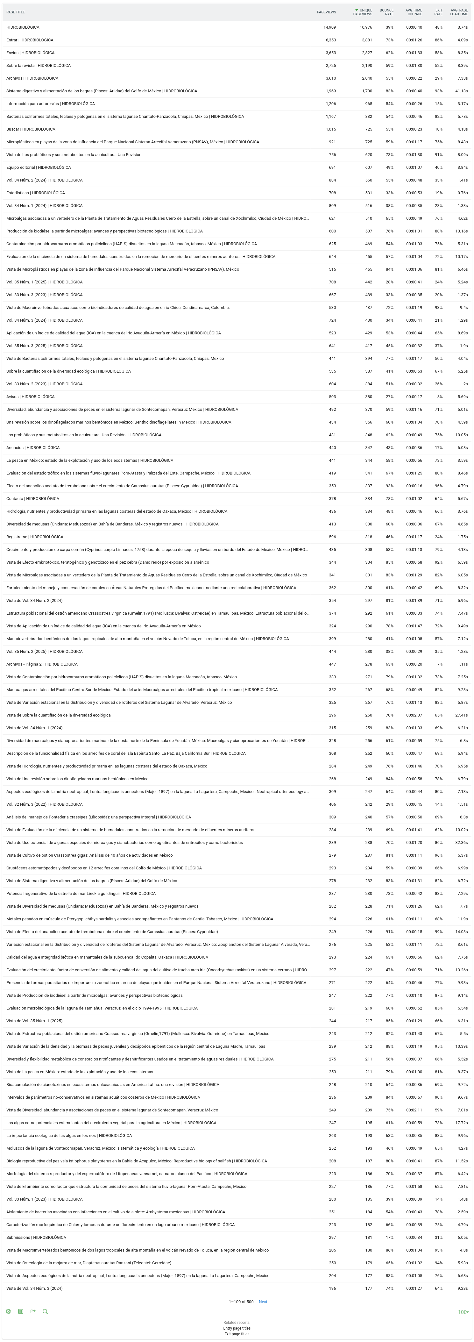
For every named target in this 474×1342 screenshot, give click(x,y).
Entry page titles (237, 1328)
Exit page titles (236, 1334)
